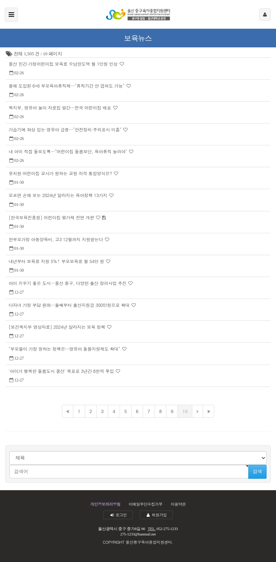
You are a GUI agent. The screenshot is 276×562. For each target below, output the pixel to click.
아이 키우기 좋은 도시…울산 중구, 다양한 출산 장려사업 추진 (68, 283)
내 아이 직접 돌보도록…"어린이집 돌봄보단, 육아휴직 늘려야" (68, 151)
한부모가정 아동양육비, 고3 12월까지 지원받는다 (56, 239)
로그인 (118, 514)
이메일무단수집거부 (145, 504)
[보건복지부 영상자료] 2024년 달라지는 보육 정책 (57, 327)
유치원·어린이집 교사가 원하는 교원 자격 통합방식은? (61, 173)
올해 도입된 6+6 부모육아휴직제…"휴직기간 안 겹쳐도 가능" (67, 86)
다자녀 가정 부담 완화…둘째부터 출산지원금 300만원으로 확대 (70, 305)
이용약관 (178, 504)
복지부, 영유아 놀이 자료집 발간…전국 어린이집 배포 (60, 107)
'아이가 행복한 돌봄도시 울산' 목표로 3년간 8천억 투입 (62, 371)
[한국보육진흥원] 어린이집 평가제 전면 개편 (52, 217)
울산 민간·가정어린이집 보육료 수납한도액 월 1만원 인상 (64, 64)
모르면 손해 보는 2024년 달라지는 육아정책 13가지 (59, 195)
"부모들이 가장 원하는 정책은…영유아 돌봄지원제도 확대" (65, 349)
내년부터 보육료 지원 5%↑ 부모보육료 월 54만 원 (57, 261)
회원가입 (156, 514)
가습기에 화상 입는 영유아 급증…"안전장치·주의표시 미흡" (66, 129)
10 (185, 411)
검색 (257, 471)
